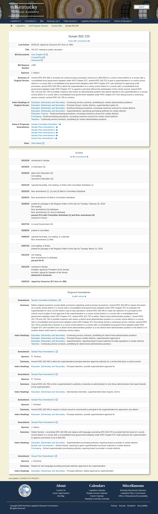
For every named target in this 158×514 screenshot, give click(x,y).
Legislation (20, 26)
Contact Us (61, 490)
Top (72, 157)
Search (141, 7)
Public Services (71, 21)
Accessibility (142, 506)
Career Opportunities (61, 493)
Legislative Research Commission (95, 21)
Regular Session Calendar (97, 493)
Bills (41, 21)
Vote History (37, 143)
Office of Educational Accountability (133, 496)
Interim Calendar (97, 496)
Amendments (84, 41)
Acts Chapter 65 (39, 55)
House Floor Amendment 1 (44, 138)
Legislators (15, 21)
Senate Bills (56, 26)
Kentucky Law (53, 21)
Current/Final (38, 57)
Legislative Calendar (97, 490)
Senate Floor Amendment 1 (44, 127)
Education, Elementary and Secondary (48, 102)
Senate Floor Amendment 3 (44, 133)
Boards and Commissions (42, 445)
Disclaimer (131, 506)
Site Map (60, 496)
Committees (31, 21)
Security (122, 506)
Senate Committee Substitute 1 (46, 124)
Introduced (37, 60)
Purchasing (36, 116)
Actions (72, 41)
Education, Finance (39, 114)
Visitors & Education (123, 21)
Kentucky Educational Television (133, 490)
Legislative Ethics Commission (133, 493)
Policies (114, 506)
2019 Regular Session (38, 26)
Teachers (35, 119)
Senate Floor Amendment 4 (44, 135)
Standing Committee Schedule (97, 499)
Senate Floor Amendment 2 (44, 130)
